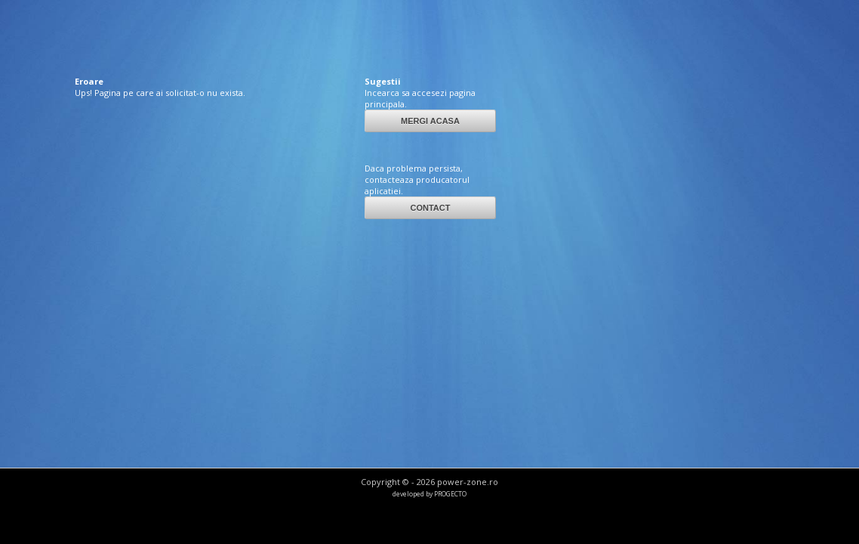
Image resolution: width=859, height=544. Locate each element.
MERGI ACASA (430, 120)
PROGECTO (450, 494)
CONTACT (430, 207)
